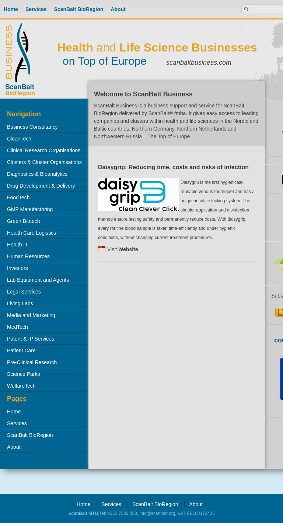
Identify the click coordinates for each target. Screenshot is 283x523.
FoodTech (18, 197)
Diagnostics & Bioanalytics (37, 174)
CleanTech (19, 139)
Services (36, 9)
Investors (17, 268)
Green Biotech (23, 221)
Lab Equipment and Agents (38, 280)
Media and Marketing (31, 315)
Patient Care (21, 350)
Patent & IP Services (30, 339)
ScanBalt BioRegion (79, 9)
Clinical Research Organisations (43, 150)
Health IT (17, 245)
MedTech (17, 327)
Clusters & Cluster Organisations (44, 162)
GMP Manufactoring (30, 209)
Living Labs (20, 303)
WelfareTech (21, 386)
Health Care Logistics (31, 233)
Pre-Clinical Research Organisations (28, 363)
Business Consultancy (32, 127)
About (118, 9)
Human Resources (28, 256)
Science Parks (23, 374)
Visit (122, 249)
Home (11, 9)
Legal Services (24, 292)
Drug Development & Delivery (41, 186)
